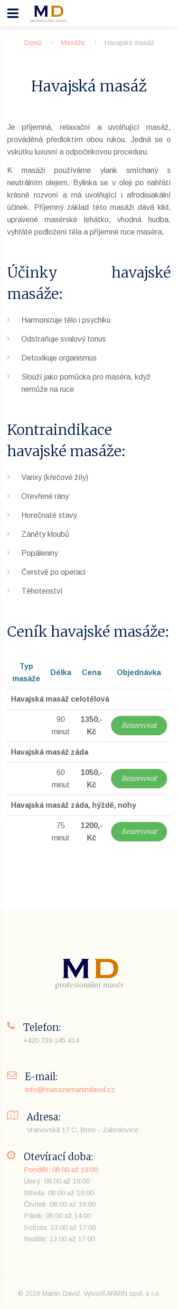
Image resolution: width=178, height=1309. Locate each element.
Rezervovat (139, 725)
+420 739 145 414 (51, 1040)
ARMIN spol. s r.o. (133, 1293)
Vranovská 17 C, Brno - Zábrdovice (82, 1130)
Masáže (73, 42)
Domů (33, 42)
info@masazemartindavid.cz (70, 1089)
